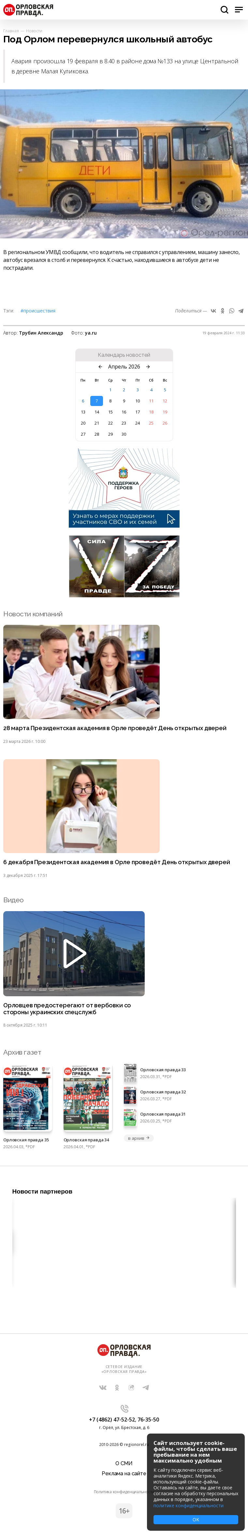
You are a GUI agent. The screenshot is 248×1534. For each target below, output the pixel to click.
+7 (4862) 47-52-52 (112, 1419)
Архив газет (22, 1052)
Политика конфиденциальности (124, 1492)
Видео (13, 900)
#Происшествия (38, 311)
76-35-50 (148, 1419)
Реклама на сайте (124, 1473)
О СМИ (124, 1463)
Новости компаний (32, 614)
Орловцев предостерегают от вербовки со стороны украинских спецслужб (67, 1008)
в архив (139, 1138)
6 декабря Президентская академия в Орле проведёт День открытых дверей (116, 862)
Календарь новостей (124, 355)
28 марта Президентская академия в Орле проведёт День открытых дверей (114, 728)
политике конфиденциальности (188, 1505)
